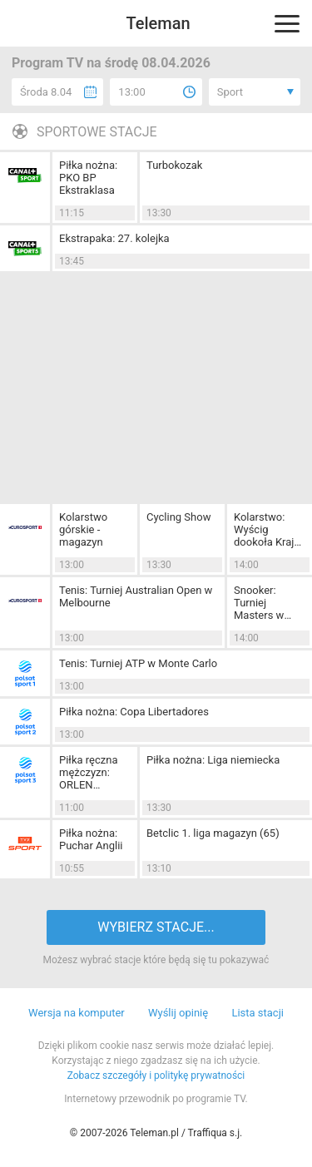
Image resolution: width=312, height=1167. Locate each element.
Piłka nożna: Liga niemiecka (213, 760)
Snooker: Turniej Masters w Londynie (259, 602)
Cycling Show (178, 517)
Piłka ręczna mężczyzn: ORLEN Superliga (88, 772)
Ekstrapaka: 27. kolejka (114, 238)
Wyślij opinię (178, 1012)
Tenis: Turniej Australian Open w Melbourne (135, 596)
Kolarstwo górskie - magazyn (83, 529)
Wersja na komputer (76, 1012)
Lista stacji (257, 1012)
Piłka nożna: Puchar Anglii (90, 839)
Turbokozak (174, 165)
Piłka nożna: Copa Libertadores (134, 711)
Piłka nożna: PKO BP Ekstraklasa (88, 177)
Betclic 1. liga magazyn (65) (213, 833)
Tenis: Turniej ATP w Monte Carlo (138, 663)
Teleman (158, 23)
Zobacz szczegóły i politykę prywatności (156, 1075)
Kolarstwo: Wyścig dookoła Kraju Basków (267, 529)
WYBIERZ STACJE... (155, 927)
